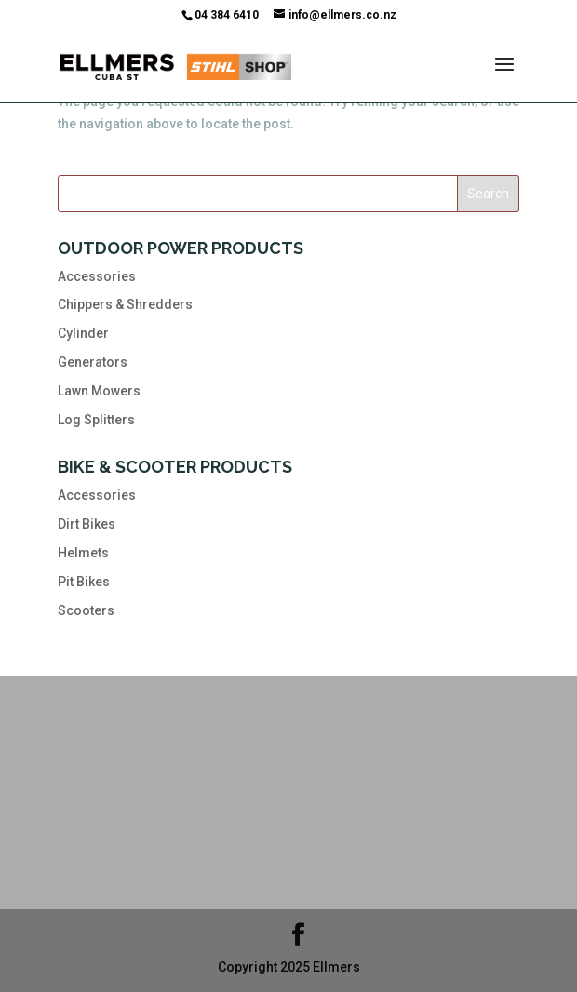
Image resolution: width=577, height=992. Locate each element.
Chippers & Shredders (125, 304)
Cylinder (83, 333)
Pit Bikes (84, 581)
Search (488, 193)
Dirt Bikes (86, 523)
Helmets (83, 552)
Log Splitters (96, 419)
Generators (92, 362)
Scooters (86, 610)
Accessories (97, 276)
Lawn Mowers (99, 390)
